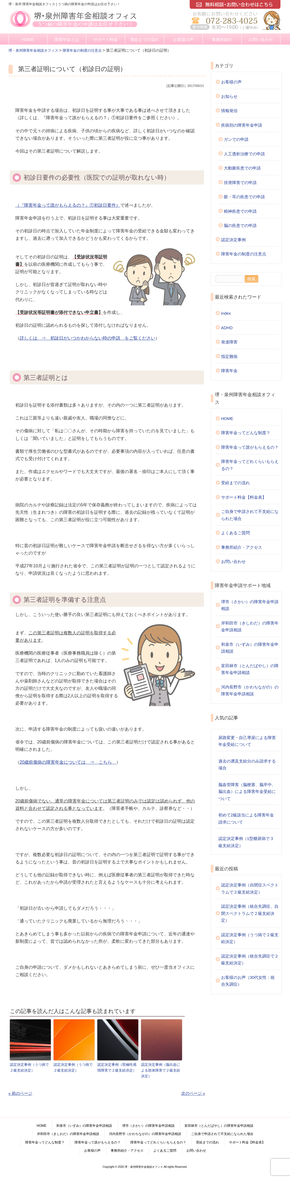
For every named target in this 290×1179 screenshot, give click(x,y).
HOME (28, 39)
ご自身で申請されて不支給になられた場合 (250, 515)
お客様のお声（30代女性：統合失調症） (248, 981)
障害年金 (229, 370)
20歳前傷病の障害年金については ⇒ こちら (68, 762)
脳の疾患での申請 (240, 225)
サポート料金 (105, 39)
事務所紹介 (222, 39)
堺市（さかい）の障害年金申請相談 (250, 605)
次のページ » (193, 1093)
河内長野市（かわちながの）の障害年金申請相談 (250, 690)
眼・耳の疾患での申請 (244, 196)
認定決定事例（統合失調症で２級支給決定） (250, 959)
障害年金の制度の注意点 (243, 254)
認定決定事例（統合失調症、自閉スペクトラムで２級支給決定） (250, 913)
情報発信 (229, 110)
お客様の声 (183, 39)
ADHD (227, 327)
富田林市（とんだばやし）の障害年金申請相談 (250, 669)
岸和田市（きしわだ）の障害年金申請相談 (250, 626)
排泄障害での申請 (240, 182)
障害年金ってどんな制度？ (245, 432)
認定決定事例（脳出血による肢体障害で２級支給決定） (160, 1070)
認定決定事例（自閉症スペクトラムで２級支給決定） (250, 888)
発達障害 (229, 342)
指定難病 (229, 356)
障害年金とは (66, 39)
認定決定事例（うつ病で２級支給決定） (29, 1067)
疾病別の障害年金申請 (241, 125)
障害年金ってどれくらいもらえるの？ (250, 465)
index (226, 313)
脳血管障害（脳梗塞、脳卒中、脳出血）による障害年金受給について (247, 791)
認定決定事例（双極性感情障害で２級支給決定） (116, 1067)
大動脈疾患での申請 (242, 168)
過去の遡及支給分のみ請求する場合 (247, 765)
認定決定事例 (233, 239)
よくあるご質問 (235, 532)
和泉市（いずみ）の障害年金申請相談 (250, 648)
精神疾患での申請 (240, 211)
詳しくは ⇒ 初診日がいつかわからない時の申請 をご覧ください (87, 338)
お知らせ (229, 96)
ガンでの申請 (236, 139)
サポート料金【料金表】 (243, 497)
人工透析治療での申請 (244, 153)
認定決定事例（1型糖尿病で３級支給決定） (246, 842)
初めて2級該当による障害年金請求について (246, 818)
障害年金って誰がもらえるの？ (250, 447)
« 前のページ (20, 1093)
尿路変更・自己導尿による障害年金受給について (247, 741)
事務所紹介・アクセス (241, 547)
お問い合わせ (260, 39)
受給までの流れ (144, 39)
